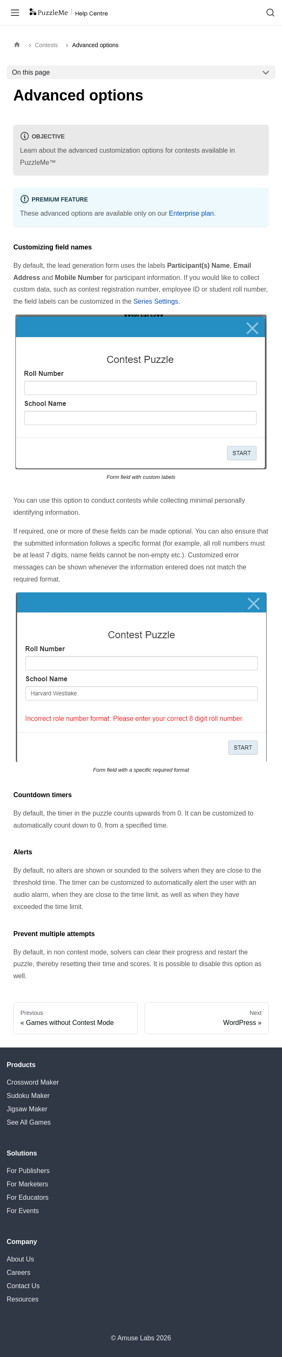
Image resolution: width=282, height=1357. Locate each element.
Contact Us (23, 1285)
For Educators (27, 1197)
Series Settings (155, 301)
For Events (23, 1210)
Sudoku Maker (28, 1095)
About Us (20, 1259)
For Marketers (27, 1184)
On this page (31, 72)
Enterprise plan (191, 213)
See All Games (29, 1122)
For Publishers (28, 1170)
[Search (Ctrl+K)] (270, 12)
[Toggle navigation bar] (15, 13)
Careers (18, 1272)
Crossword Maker (33, 1082)
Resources (22, 1299)
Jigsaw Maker (27, 1109)
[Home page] (19, 45)
